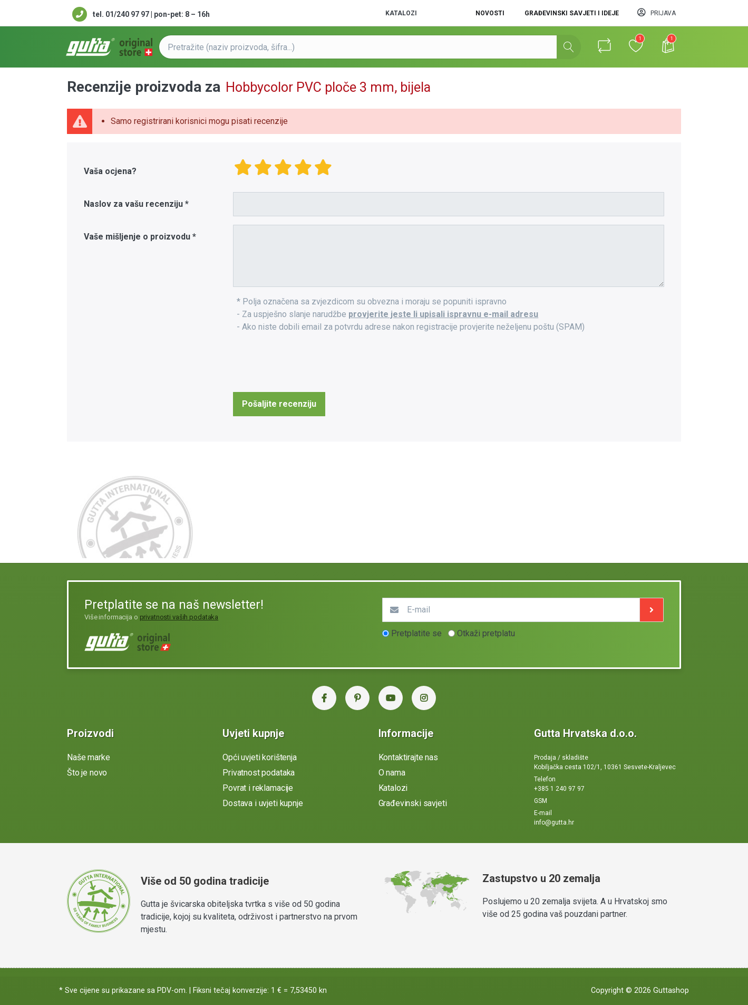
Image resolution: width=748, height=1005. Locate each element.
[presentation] (313, 363)
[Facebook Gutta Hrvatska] (324, 698)
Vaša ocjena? (110, 171)
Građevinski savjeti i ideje (571, 13)
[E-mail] (511, 610)
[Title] (448, 204)
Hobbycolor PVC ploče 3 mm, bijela (328, 87)
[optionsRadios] (385, 633)
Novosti (489, 13)
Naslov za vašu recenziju (133, 204)
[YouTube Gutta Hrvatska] (390, 698)
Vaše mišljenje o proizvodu (137, 237)
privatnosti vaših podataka (179, 617)
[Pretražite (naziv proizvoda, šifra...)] (370, 47)
